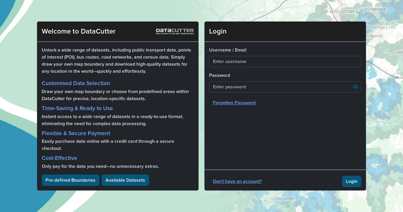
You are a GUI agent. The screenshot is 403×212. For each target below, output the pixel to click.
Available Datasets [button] (125, 180)
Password (219, 75)
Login (351, 181)
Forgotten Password (234, 102)
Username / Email (227, 50)
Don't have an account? (237, 181)
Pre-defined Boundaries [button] (70, 180)
